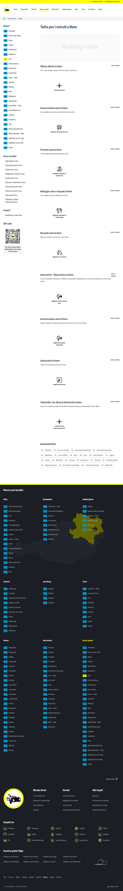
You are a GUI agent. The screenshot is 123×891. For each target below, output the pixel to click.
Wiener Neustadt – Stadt (14, 133)
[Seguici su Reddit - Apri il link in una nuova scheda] (37, 834)
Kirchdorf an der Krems (53, 671)
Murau (8, 558)
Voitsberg (9, 567)
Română (38, 877)
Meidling (9, 717)
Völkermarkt (10, 621)
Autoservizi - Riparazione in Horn (15, 182)
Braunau (48, 647)
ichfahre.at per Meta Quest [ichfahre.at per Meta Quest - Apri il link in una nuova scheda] (72, 862)
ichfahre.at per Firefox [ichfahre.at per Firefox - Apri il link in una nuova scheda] (30, 857)
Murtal (8, 553)
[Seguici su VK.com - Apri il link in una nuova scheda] (14, 840)
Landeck (88, 612)
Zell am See (89, 530)
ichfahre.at (11, 886)
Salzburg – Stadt (90, 516)
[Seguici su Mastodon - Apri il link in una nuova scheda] (109, 840)
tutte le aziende (115, 107)
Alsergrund (10, 647)
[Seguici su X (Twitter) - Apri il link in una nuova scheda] (14, 834)
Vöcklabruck (49, 717)
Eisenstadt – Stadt (51, 506)
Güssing (48, 516)
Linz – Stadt (49, 676)
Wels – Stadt (49, 722)
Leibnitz (9, 534)
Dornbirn (48, 598)
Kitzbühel (88, 603)
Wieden (8, 750)
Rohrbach (49, 694)
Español (31, 877)
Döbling (9, 657)
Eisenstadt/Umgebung (53, 511)
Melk (8, 91)
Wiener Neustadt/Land (13, 129)
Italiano (45, 877)
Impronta (96, 796)
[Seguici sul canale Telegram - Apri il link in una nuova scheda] (61, 840)
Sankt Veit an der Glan (13, 612)
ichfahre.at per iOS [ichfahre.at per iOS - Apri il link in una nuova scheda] (49, 862)
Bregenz (48, 589)
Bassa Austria (12, 19)
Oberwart (48, 539)
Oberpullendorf (50, 534)
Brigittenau (10, 652)
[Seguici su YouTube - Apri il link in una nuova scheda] (85, 828)
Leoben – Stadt (11, 539)
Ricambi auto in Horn (11, 178)
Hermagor (9, 593)
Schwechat (10, 120)
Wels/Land (49, 727)
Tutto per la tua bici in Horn (13, 191)
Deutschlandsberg (12, 511)
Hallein (87, 506)
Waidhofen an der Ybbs (13, 143)
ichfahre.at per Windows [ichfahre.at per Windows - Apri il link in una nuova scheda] (11, 862)
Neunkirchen (10, 101)
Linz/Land (49, 680)
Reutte (87, 621)
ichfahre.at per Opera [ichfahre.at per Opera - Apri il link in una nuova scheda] (70, 857)
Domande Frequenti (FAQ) (41, 800)
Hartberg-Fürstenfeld (13, 530)
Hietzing (9, 680)
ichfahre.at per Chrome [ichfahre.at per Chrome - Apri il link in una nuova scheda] (10, 857)
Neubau (9, 722)
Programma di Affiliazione (71, 810)
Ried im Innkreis (51, 689)
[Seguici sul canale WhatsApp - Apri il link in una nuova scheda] (37, 840)
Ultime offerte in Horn (11, 161)
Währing (9, 745)
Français (24, 877)
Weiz (8, 572)
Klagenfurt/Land (11, 603)
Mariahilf (9, 713)
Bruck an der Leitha (12, 36)
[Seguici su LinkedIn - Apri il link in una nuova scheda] (109, 834)
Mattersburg (49, 525)
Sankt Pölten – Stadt (12, 105)
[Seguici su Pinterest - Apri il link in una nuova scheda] (85, 834)
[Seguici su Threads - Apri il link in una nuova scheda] (61, 828)
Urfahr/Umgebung (51, 713)
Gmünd (8, 45)
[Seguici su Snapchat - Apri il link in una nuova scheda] (61, 834)
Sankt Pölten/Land (12, 110)
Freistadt (48, 657)
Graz (7, 516)
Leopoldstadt (10, 699)
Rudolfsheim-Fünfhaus (14, 736)
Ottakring (9, 727)
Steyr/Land (49, 703)
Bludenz (48, 593)
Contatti (36, 810)
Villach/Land (10, 626)
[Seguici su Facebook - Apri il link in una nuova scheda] (14, 828)
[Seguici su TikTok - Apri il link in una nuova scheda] (109, 828)
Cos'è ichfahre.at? (39, 796)
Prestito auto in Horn (11, 170)
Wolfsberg (9, 631)
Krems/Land (10, 73)
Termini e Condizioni (99, 810)
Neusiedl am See (51, 530)
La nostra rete (67, 805)
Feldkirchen (10, 589)
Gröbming (9, 520)
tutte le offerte (115, 66)
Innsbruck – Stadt (91, 589)
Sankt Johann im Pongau (93, 511)
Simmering (10, 741)
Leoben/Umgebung (12, 548)
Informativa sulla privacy (101, 800)
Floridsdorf (10, 671)
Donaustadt (10, 661)
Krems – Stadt (10, 78)
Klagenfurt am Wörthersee (15, 598)
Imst (87, 598)
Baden (8, 40)
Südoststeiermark (12, 562)
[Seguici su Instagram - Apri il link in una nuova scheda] (37, 828)
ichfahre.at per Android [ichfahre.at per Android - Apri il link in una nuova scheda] (31, 862)
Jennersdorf (49, 520)
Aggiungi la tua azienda (70, 800)
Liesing (8, 703)
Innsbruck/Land (90, 593)
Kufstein (88, 607)
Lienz (87, 617)
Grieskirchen (50, 666)
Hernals (9, 676)
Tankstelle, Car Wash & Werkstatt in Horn (11, 200)
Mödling (9, 87)
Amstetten (9, 31)
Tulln (8, 124)
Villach (8, 617)
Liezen (8, 544)
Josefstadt (10, 689)
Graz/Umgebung (11, 525)
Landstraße (10, 694)
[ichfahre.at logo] (6, 9)
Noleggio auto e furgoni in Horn (15, 174)
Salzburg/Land (90, 520)
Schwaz (88, 626)
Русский (11, 877)
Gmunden (49, 661)
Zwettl (8, 147)
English (51, 877)
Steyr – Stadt (50, 708)
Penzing (9, 731)
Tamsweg (88, 525)
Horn (8, 59)
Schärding (49, 699)
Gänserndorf (10, 49)
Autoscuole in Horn (11, 195)
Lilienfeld (9, 82)
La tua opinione (38, 805)
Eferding (48, 652)
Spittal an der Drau (12, 607)
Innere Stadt (10, 685)
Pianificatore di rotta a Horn (13, 215)
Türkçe (18, 877)
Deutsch (59, 877)
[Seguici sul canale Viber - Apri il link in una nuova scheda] (85, 840)
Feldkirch (48, 603)
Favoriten (9, 666)
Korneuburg (10, 68)
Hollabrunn (10, 54)
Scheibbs (9, 115)
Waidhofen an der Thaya (14, 138)
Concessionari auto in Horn (13, 165)
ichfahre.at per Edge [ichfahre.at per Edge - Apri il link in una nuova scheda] (49, 857)
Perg (47, 685)
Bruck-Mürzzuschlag (13, 506)
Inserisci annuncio (69, 796)
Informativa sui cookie (100, 805)
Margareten (10, 708)
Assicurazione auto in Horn (13, 187)
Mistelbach (10, 96)
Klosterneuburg (11, 64)
